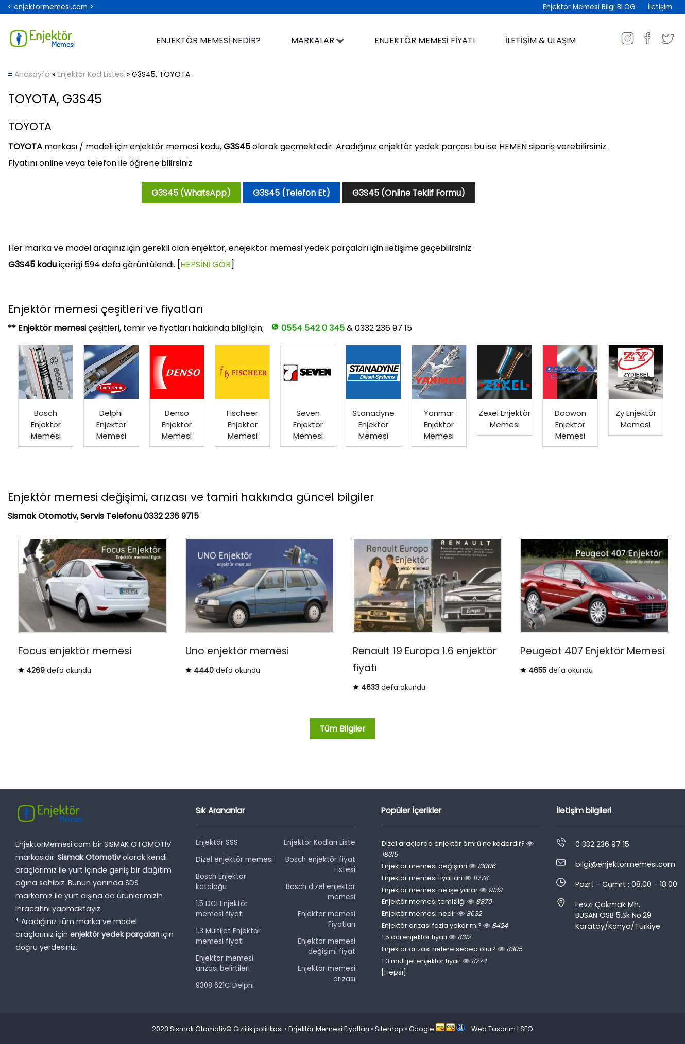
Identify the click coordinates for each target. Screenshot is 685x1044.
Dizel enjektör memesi (234, 859)
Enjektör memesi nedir (432, 913)
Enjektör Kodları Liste (319, 842)
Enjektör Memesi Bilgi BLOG (589, 7)
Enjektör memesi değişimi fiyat (326, 946)
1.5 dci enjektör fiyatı (426, 937)
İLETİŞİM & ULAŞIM (540, 40)
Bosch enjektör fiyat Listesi (320, 865)
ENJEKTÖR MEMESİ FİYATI (424, 40)
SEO (526, 1028)
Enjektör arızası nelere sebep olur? (452, 949)
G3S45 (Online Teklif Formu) (408, 193)
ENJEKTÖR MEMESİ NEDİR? (208, 40)
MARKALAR (317, 40)
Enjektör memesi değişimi (438, 866)
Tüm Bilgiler (342, 729)
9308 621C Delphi (225, 985)
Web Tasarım (493, 1028)
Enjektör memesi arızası (326, 974)
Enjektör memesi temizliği (437, 901)
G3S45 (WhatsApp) (191, 193)
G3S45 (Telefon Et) (291, 193)
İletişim (660, 7)
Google (421, 1028)
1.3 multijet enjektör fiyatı (434, 960)
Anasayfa (32, 74)
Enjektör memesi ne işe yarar (442, 889)
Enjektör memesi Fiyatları (326, 919)
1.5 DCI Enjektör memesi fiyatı (222, 909)
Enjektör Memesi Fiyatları (328, 1028)
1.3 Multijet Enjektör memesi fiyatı (228, 936)
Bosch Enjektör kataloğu (221, 882)
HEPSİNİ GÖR (205, 264)
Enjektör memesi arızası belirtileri (224, 963)
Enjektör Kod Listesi (91, 74)
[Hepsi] (393, 972)
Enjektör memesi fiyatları (435, 878)
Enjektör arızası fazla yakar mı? (445, 925)
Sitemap (389, 1028)
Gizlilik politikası (258, 1028)
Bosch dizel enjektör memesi (320, 892)
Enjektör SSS (217, 842)
